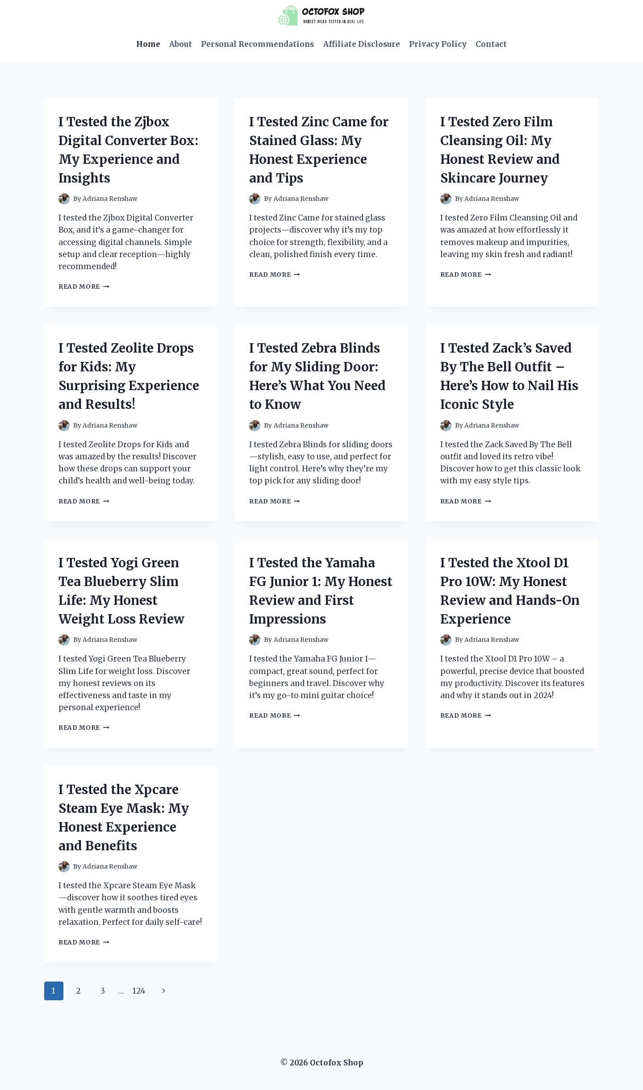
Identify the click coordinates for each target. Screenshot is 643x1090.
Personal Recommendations (257, 44)
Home (148, 44)
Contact (491, 44)
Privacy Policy (438, 44)
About (180, 44)
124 (139, 991)
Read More (83, 287)
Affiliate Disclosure (361, 44)
